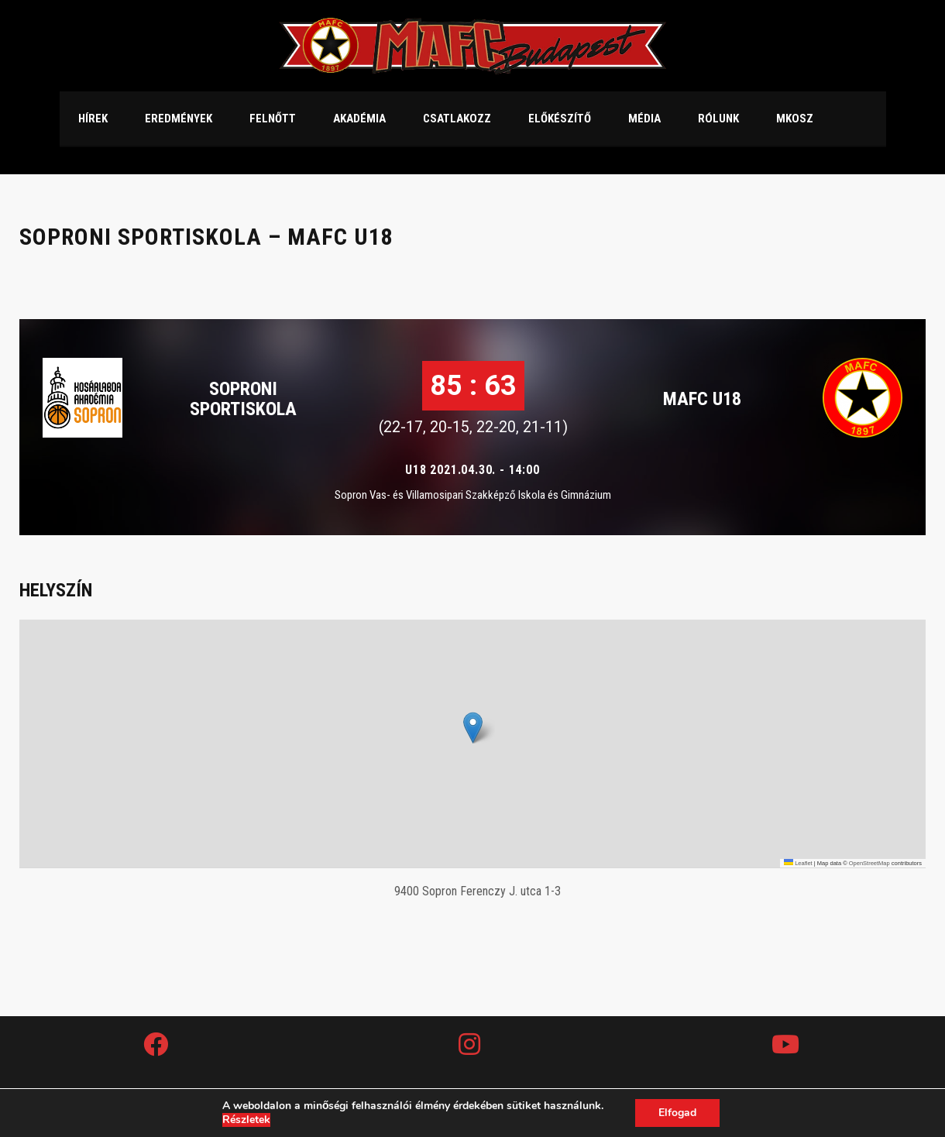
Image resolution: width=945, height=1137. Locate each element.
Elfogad (677, 1112)
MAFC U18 (702, 399)
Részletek (246, 1120)
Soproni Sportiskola (243, 399)
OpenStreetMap (869, 863)
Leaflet (798, 863)
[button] (473, 728)
